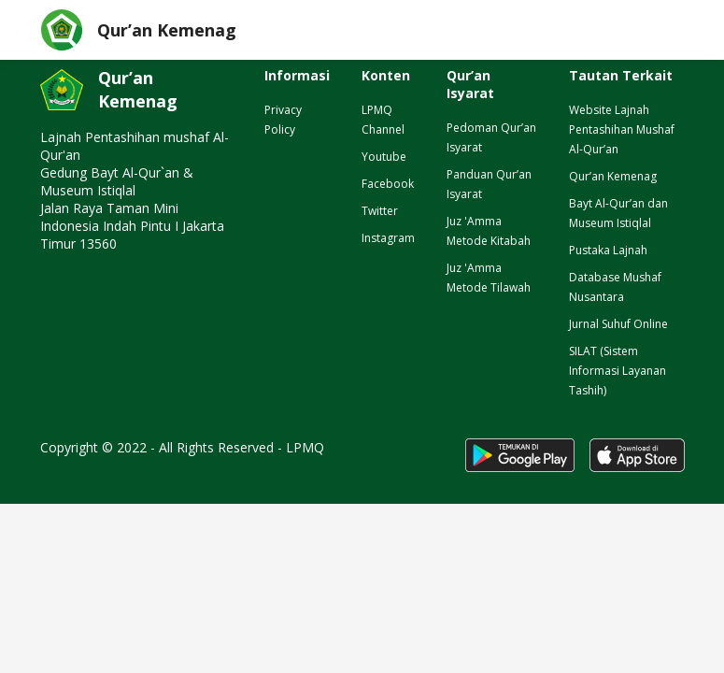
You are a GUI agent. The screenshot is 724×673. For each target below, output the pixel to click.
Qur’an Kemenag (613, 176)
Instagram (388, 238)
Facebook (388, 184)
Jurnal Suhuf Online (618, 324)
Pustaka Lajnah (608, 250)
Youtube (384, 157)
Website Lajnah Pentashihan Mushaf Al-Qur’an (621, 129)
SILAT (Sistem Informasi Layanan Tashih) (617, 370)
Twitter (380, 211)
